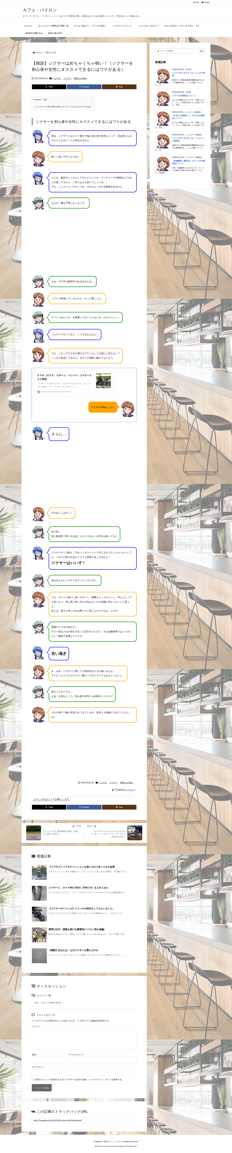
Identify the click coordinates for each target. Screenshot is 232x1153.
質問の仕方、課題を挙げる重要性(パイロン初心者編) (77, 929)
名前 (34, 1054)
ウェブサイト (38, 1067)
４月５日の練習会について (183, 95)
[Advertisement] (84, 751)
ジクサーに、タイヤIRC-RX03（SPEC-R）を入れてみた (78, 887)
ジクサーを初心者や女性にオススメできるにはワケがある (63, 106)
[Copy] (119, 86)
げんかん (39, 52)
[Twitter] (49, 86)
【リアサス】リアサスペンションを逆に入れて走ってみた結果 (82, 867)
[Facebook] (84, 86)
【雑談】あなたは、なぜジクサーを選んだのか (73, 950)
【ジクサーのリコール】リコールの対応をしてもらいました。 (82, 908)
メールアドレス (76, 1054)
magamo (131, 790)
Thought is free (131, 1146)
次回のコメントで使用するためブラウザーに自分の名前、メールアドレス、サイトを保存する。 (79, 1079)
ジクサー (67, 78)
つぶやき (53, 52)
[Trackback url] (84, 1120)
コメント (36, 1026)
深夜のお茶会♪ (80, 78)
